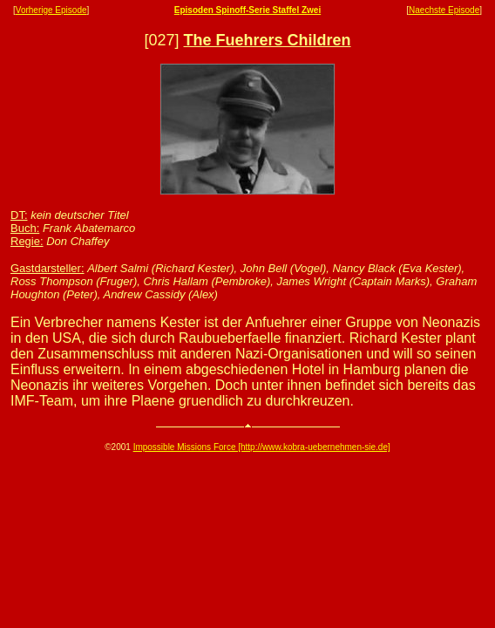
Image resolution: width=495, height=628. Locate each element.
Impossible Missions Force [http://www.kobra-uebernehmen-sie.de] (261, 447)
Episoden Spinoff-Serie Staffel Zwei (247, 10)
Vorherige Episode (51, 10)
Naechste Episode (444, 10)
